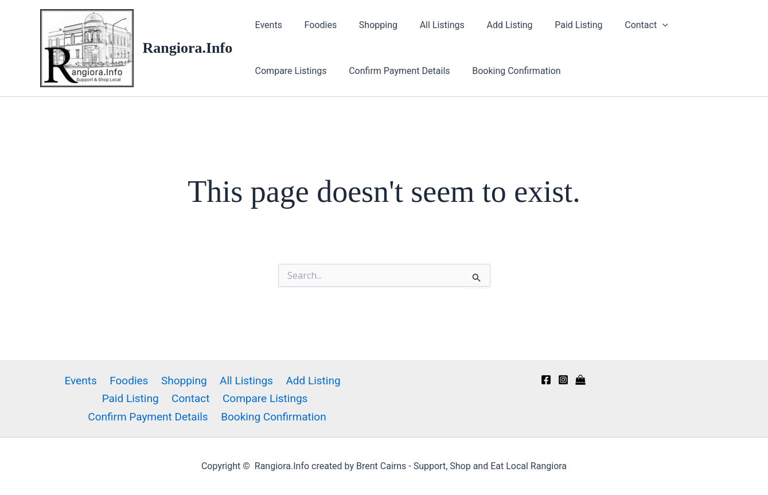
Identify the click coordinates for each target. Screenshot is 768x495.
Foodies (315, 25)
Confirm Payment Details (393, 70)
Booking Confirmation (507, 70)
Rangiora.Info (188, 48)
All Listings (428, 25)
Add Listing (492, 25)
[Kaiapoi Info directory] (580, 380)
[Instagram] (563, 380)
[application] (638, 25)
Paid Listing (558, 25)
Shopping (368, 25)
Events (266, 25)
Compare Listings (289, 70)
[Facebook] (546, 380)
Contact (622, 25)
